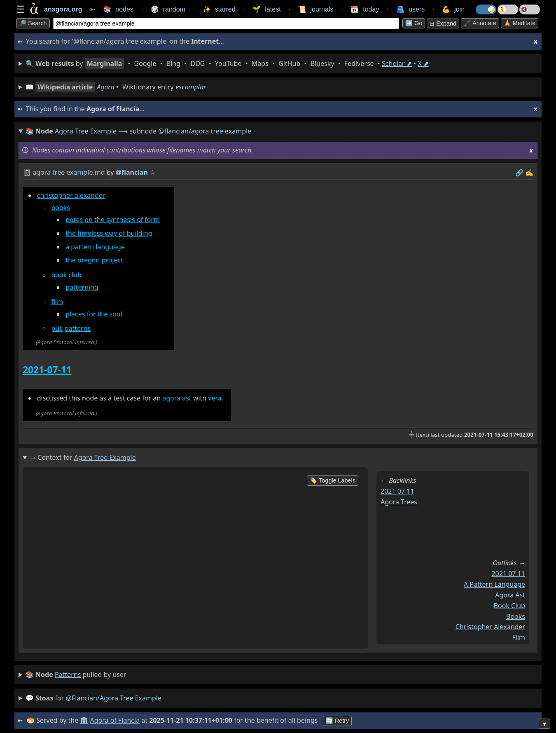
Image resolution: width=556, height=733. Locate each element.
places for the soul (93, 313)
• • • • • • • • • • (227, 63)
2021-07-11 (47, 369)
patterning (81, 287)
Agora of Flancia (115, 720)
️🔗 (519, 172)
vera (214, 398)
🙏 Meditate (519, 23)
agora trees (399, 501)
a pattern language (95, 246)
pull (57, 328)
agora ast (176, 398)
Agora (105, 86)
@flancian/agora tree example (204, 131)
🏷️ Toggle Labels (332, 480)
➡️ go (413, 23)
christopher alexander (71, 195)
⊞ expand (443, 23)
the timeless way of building (108, 233)
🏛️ (84, 720)
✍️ (529, 172)
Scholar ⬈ (397, 63)
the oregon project (94, 260)
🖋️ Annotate (480, 23)
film (57, 301)
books (60, 207)
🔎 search (33, 23)
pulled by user (76, 675)
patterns (78, 328)
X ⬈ (423, 63)
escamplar (190, 86)
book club (66, 274)
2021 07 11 (397, 491)
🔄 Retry (337, 720)
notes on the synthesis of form (112, 219)
